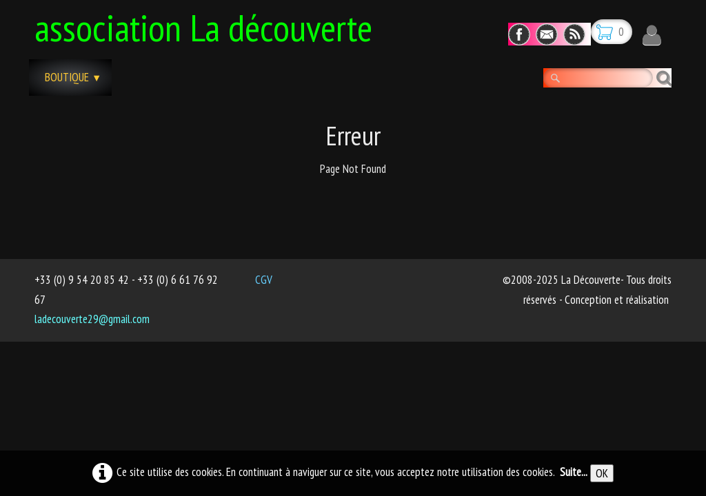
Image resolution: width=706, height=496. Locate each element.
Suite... (573, 471)
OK (602, 473)
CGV (263, 279)
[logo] (208, 25)
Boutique (73, 77)
